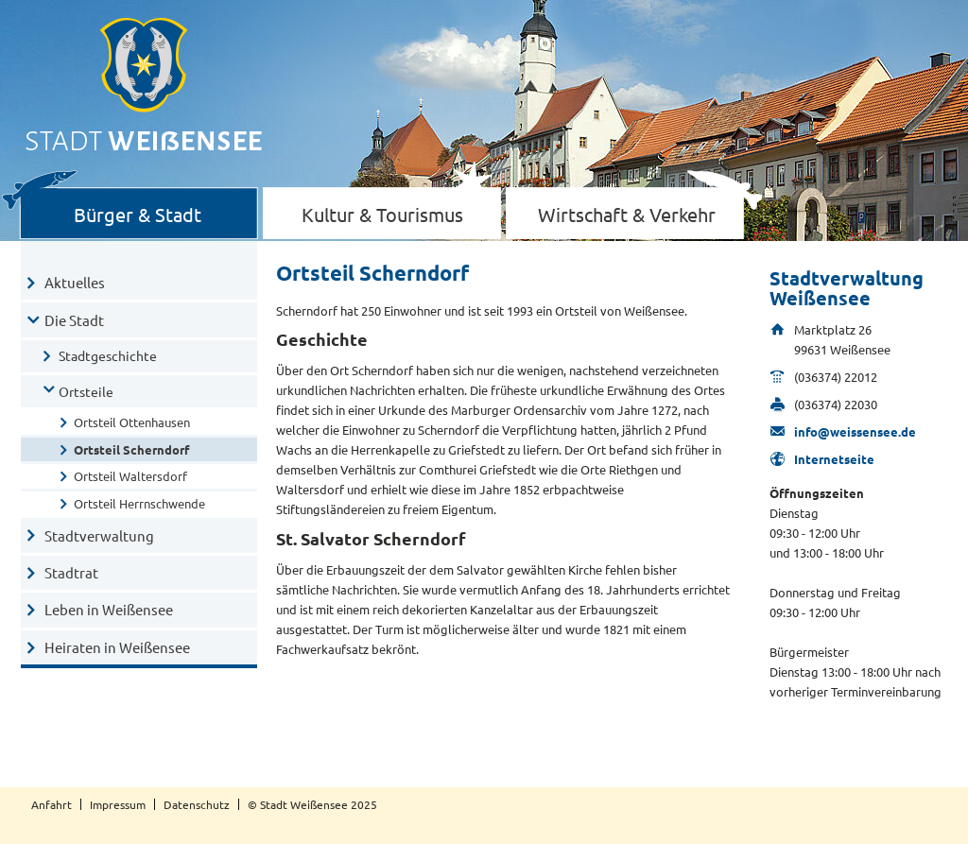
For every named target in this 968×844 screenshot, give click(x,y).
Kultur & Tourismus (382, 214)
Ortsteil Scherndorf (131, 449)
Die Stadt (74, 320)
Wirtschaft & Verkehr (627, 214)
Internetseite (834, 459)
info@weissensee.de (855, 431)
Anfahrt (51, 804)
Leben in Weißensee (108, 609)
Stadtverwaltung (99, 535)
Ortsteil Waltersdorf (130, 476)
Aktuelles (74, 282)
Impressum (118, 804)
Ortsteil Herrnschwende (139, 503)
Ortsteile (86, 391)
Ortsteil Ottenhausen (132, 422)
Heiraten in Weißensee (117, 647)
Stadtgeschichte (108, 355)
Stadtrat (71, 572)
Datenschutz (197, 804)
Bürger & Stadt (137, 214)
